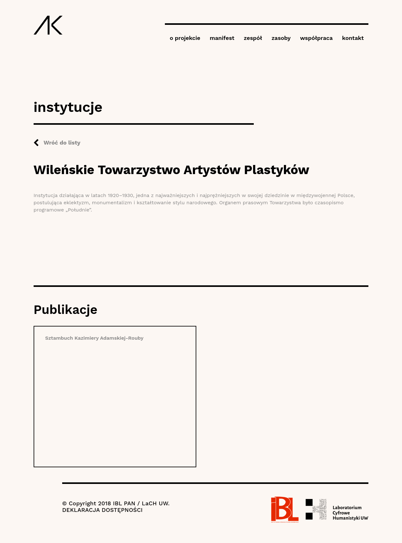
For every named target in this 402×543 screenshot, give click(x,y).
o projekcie (185, 38)
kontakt (353, 38)
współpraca (316, 38)
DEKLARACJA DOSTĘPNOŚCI (102, 510)
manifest (222, 38)
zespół (253, 38)
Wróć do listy (62, 142)
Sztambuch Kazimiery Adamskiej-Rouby (94, 338)
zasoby (281, 38)
